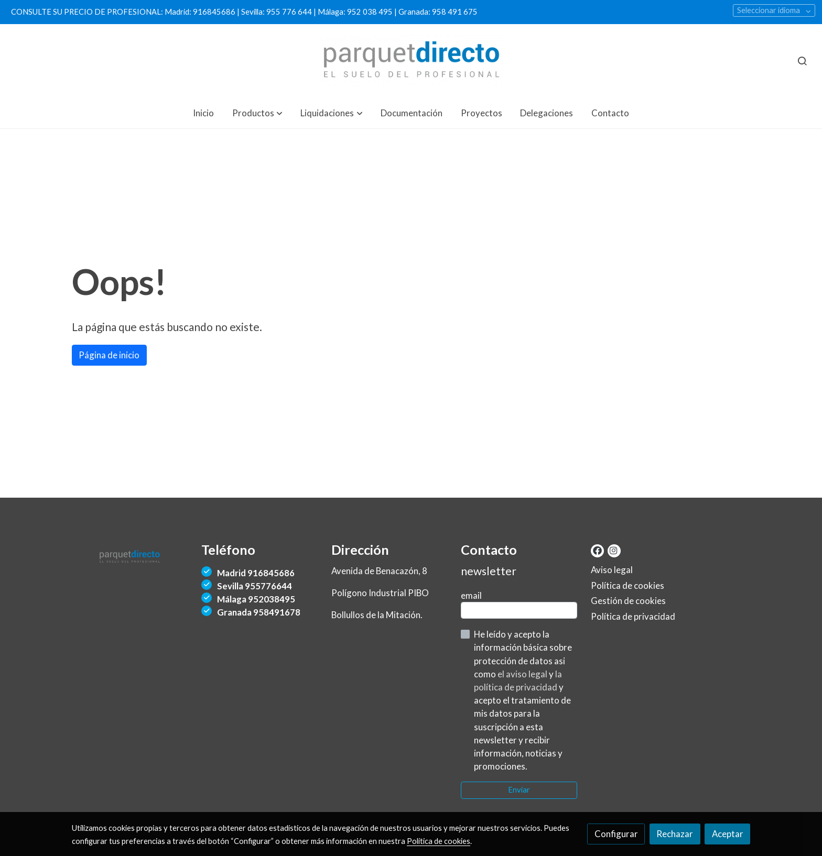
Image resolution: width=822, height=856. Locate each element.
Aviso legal (612, 569)
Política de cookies (627, 585)
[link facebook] (597, 549)
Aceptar (727, 833)
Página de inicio (109, 354)
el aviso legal (523, 673)
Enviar (519, 789)
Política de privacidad (633, 616)
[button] (257, 112)
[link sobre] (130, 555)
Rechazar (674, 833)
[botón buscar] (802, 61)
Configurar (616, 833)
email (471, 595)
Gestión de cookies (628, 600)
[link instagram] (614, 549)
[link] (411, 61)
